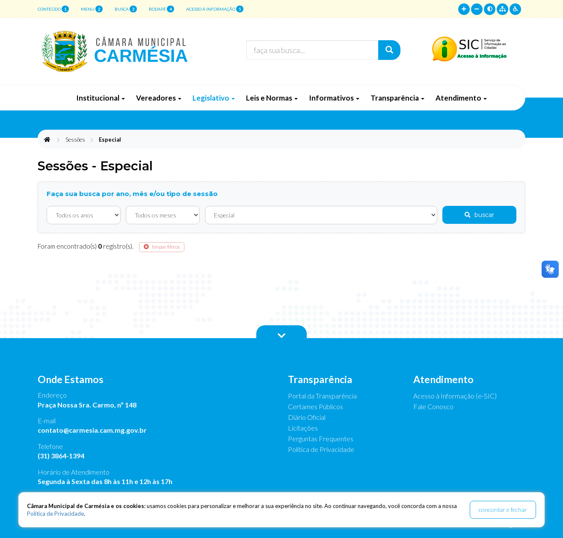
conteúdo (53, 9)
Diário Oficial (307, 417)
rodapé (161, 9)
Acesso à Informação (214, 9)
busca (126, 9)
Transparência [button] (397, 97)
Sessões (75, 139)
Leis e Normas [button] (272, 97)
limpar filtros (162, 247)
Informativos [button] (334, 97)
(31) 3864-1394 (61, 456)
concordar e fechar (503, 509)
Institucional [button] (100, 97)
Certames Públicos (315, 406)
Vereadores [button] (158, 97)
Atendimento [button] (461, 97)
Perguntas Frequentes (320, 438)
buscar (479, 215)
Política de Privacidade (321, 449)
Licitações (303, 428)
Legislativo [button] (214, 97)
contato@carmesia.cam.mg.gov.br (92, 430)
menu (92, 9)
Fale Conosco (433, 406)
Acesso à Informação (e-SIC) (455, 396)
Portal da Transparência (322, 396)
